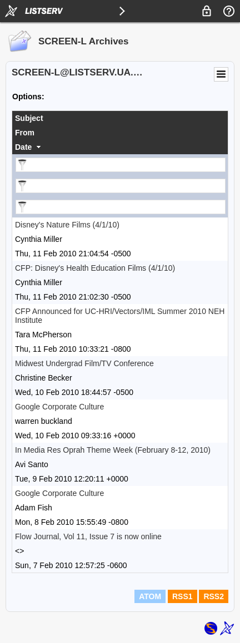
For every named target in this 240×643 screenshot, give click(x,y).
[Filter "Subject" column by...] (121, 165)
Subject (29, 118)
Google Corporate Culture (59, 406)
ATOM (150, 596)
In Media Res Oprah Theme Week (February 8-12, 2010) (113, 449)
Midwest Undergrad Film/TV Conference (84, 363)
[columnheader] (120, 118)
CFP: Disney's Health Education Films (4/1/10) (95, 268)
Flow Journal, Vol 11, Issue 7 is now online (88, 536)
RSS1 (182, 596)
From (24, 132)
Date (23, 147)
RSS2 (213, 596)
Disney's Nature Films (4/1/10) (67, 224)
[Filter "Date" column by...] (121, 207)
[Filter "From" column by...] (121, 186)
